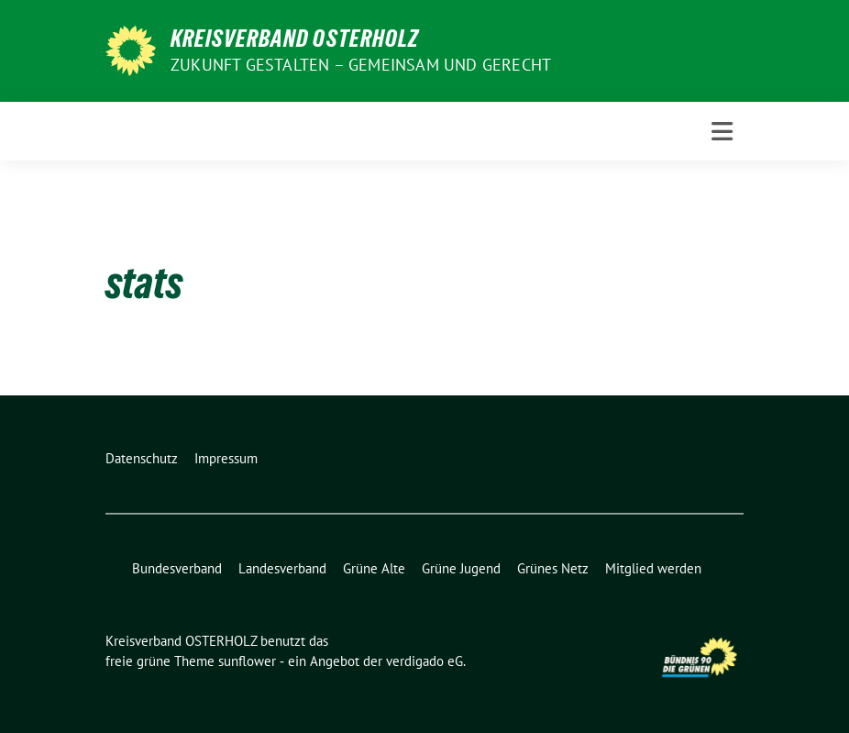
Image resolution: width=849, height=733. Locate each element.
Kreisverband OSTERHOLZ (295, 38)
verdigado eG (424, 661)
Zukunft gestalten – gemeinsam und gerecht (361, 64)
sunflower (247, 661)
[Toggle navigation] (722, 132)
